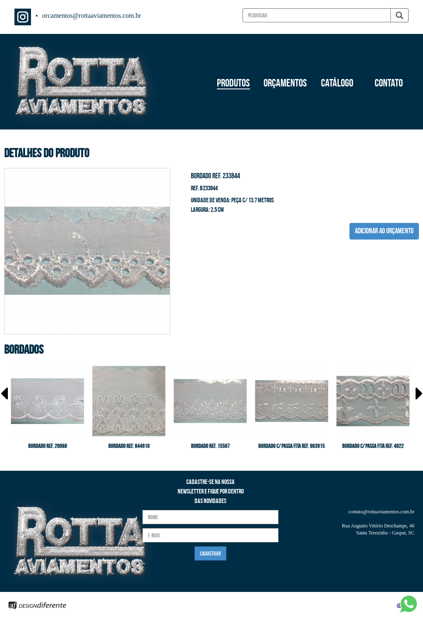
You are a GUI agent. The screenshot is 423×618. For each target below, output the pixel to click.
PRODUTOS (233, 83)
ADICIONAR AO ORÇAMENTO (384, 231)
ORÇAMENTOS (285, 83)
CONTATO (389, 83)
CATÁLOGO (337, 83)
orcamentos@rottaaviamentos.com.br (91, 15)
